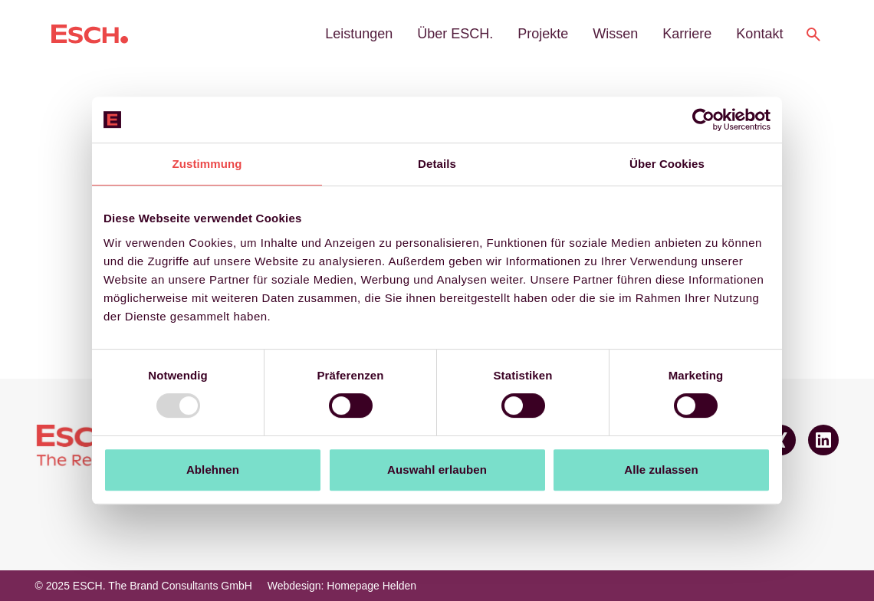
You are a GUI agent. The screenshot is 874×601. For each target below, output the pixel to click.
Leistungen (359, 33)
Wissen (615, 33)
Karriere (686, 33)
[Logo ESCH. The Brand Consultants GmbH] (89, 34)
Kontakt (759, 33)
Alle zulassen (661, 469)
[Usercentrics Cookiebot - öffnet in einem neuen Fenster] (703, 119)
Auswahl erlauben (437, 469)
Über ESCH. (455, 33)
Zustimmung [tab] (207, 163)
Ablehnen (212, 469)
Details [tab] (437, 163)
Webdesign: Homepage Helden (342, 586)
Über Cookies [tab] (667, 163)
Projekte (543, 33)
